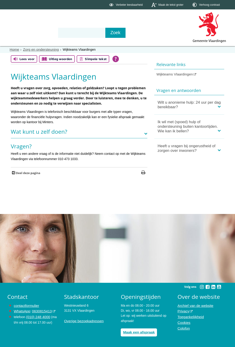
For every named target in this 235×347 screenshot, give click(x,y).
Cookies (183, 320)
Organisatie (77, 32)
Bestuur (50, 32)
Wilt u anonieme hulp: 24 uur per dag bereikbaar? (189, 104)
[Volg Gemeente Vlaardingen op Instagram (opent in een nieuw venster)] (201, 286)
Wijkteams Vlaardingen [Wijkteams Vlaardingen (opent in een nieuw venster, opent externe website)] (173, 73)
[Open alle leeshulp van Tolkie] (115, 59)
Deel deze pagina (27, 173)
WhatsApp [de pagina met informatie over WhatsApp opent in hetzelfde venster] (21, 310)
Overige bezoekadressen (82, 320)
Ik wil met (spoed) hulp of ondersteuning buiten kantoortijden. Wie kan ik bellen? (188, 126)
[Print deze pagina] (143, 173)
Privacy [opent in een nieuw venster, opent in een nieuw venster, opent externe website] (183, 310)
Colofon (183, 326)
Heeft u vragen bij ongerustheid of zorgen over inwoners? (186, 147)
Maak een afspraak (137, 331)
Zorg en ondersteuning (38, 49)
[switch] (126, 5)
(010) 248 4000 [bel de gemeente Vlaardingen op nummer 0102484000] (37, 315)
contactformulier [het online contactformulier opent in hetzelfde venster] (25, 305)
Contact (105, 32)
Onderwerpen (20, 32)
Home (14, 49)
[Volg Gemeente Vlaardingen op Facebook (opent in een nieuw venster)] (207, 286)
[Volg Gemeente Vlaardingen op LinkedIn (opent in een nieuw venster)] (213, 286)
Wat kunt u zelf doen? (39, 131)
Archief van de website (194, 305)
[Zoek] (166, 33)
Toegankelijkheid (189, 315)
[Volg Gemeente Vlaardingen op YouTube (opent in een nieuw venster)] (218, 286)
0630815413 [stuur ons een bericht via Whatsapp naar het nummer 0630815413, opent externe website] (39, 310)
